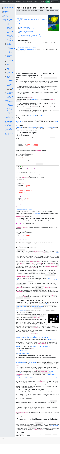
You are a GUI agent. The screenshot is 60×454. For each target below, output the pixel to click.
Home (17, 5)
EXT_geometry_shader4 (32, 362)
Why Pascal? (5, 12)
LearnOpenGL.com (41, 53)
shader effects (34, 99)
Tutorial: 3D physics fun (8, 7)
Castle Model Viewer (54, 425)
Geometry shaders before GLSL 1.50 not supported (31, 34)
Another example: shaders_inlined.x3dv (24, 209)
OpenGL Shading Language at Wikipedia (25, 49)
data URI (43, 176)
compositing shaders (51, 339)
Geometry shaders (23, 32)
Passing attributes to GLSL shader (26, 31)
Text (7, 39)
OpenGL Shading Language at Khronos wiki (26, 47)
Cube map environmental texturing (10, 96)
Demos (18, 22)
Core (8, 23)
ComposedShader (19, 127)
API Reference (6, 11)
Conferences (5, 136)
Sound (8, 42)
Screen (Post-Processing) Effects (9, 109)
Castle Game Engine (32, 115)
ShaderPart (41, 127)
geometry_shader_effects (22, 352)
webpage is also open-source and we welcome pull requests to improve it (15, 440)
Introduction (20, 18)
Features (9, 1)
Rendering (9, 30)
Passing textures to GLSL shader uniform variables (29, 30)
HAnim (8, 76)
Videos (24, 1)
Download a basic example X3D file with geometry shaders (29, 336)
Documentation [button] (18, 1)
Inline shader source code (24, 27)
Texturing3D (9, 93)
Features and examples (22, 24)
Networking (9, 27)
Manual (4, 8)
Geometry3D (9, 35)
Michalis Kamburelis (8, 438)
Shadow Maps (10, 112)
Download (4, 1)
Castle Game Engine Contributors (19, 438)
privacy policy (16, 442)
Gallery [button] (40, 1)
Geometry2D (9, 38)
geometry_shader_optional (23, 353)
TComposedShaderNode (32, 127)
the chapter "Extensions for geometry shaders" (41, 346)
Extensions (11, 26)
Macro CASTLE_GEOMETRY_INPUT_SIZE (29, 35)
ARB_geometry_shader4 (21, 362)
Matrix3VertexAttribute (33, 305)
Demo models (8, 20)
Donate (47, 1)
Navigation (9, 69)
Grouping (9, 28)
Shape (8, 32)
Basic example (22, 26)
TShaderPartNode (52, 127)
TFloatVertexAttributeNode (21, 305)
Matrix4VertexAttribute (21, 306)
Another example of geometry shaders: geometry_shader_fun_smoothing (32, 337)
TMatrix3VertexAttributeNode (48, 305)
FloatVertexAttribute (44, 303)
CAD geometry (10, 92)
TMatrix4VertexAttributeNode (37, 306)
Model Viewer (29, 1)
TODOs (20, 38)
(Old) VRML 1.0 (10, 116)
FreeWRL (40, 115)
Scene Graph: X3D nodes (32, 5)
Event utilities (9, 87)
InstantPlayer (37, 213)
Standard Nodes (41, 5)
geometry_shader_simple (22, 350)
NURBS (8, 77)
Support (19, 23)
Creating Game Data (7, 10)
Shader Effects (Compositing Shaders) (10, 103)
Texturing (9, 44)
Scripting (8, 85)
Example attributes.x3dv (21, 310)
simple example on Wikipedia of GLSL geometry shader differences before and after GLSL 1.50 (37, 377)
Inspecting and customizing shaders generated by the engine (32, 36)
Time (8, 24)
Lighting (8, 43)
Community (35, 1)
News (13, 1)
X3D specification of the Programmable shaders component (32, 14)
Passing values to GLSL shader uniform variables (29, 28)
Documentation (22, 5)
